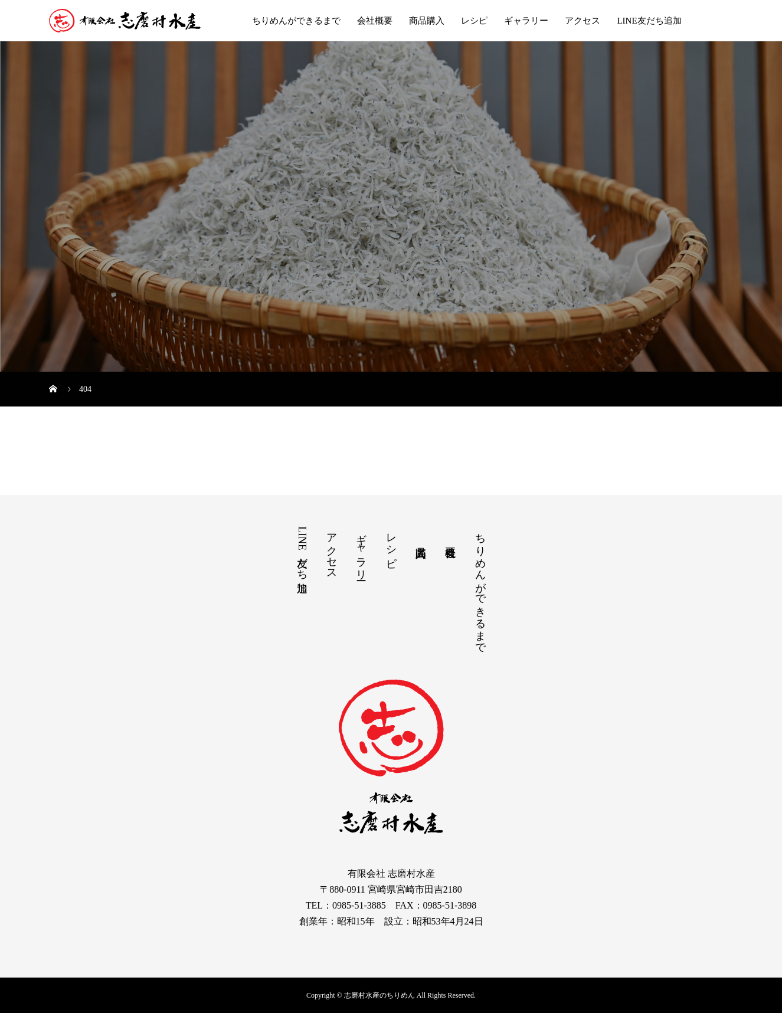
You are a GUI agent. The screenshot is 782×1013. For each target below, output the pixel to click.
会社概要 (374, 20)
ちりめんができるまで (296, 20)
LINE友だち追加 (649, 20)
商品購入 (426, 20)
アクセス (582, 20)
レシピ (474, 20)
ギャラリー (526, 20)
